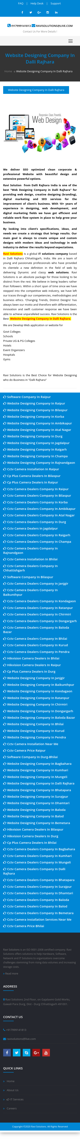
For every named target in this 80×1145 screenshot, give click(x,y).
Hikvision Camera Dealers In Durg (30, 836)
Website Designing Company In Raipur (34, 403)
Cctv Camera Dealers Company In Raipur (36, 489)
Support (56, 3)
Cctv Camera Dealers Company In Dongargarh (40, 621)
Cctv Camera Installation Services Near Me (37, 919)
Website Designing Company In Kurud (33, 731)
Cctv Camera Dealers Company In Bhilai (35, 638)
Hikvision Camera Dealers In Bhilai (31, 658)
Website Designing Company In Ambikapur (37, 423)
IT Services (15, 1099)
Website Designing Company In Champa (35, 456)
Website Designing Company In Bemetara (36, 823)
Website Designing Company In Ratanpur (36, 698)
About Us (13, 1090)
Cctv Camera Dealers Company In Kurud (35, 645)
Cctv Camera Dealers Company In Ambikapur (39, 509)
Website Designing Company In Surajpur (35, 796)
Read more (10, 973)
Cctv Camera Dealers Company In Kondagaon (39, 601)
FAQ (20, 3)
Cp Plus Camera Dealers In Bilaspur (31, 476)
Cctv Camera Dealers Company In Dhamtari (38, 893)
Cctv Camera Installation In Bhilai (30, 559)
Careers (12, 1108)
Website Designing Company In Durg (33, 436)
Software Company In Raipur (27, 397)
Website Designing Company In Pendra (34, 737)
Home (8, 71)
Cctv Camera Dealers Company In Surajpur (37, 886)
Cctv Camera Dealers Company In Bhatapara (39, 880)
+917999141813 (21, 26)
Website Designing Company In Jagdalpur (36, 443)
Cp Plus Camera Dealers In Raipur (30, 482)
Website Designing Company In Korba (33, 416)
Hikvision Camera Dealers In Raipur (32, 665)
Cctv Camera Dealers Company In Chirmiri (37, 614)
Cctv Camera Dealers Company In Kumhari (37, 856)
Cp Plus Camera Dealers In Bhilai (30, 842)
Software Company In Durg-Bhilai (30, 757)
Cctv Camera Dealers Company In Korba (35, 502)
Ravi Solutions (11, 949)
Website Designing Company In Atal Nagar (37, 430)
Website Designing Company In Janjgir (34, 678)
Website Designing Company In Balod (33, 816)
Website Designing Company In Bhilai (33, 724)
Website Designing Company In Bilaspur (35, 410)
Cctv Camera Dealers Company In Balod (35, 906)
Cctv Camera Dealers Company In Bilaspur (37, 495)
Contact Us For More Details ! (40, 31)
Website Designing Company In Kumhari (35, 770)
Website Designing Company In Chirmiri (35, 704)
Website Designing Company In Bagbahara (37, 763)
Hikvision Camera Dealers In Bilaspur (33, 829)
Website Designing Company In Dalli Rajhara (38, 783)
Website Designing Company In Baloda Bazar (39, 717)
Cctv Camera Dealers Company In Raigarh (36, 535)
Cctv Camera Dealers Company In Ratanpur (38, 608)
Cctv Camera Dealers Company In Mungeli (37, 862)
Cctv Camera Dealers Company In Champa (37, 541)
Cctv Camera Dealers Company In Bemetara (38, 913)
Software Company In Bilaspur (28, 577)
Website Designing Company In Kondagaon (37, 691)
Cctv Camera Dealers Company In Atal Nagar (39, 515)
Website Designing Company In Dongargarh (38, 711)
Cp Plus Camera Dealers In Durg (29, 671)
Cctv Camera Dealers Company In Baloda (36, 900)
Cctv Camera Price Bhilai (23, 926)
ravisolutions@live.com (54, 26)
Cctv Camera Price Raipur (24, 750)
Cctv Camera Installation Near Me (30, 744)
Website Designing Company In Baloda (34, 810)
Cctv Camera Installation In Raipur (31, 469)
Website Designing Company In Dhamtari (36, 803)
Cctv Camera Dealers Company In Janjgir (35, 583)
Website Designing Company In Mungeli (35, 777)
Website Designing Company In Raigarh (35, 449)
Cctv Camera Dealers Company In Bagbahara (39, 849)
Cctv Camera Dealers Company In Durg (34, 522)
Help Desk (37, 3)
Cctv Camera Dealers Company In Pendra (36, 652)
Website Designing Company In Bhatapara (37, 790)
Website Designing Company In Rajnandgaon (39, 462)
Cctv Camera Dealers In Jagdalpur (30, 528)
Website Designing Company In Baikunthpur (38, 684)
